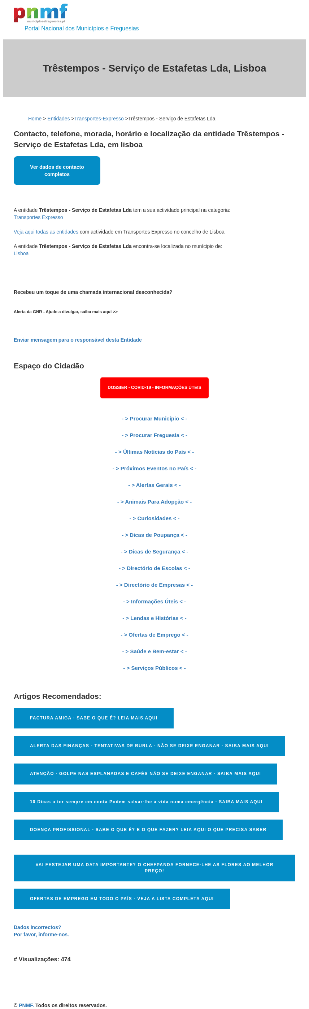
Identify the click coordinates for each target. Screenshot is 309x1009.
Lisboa (21, 253)
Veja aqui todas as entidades (46, 232)
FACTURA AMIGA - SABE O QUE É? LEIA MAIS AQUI (93, 718)
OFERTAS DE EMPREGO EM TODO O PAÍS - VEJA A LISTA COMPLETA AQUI (122, 898)
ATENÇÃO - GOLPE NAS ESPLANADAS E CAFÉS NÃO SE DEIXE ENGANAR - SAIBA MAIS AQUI (145, 773)
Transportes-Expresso (99, 118)
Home (35, 118)
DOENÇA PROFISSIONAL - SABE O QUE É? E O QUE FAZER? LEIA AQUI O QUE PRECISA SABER (148, 829)
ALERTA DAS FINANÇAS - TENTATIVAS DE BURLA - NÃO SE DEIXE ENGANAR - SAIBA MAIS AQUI (149, 745)
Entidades (58, 118)
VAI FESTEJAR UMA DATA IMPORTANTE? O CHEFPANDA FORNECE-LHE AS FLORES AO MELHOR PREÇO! (154, 867)
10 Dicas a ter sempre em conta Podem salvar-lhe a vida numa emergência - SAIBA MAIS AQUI (146, 801)
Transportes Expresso (38, 217)
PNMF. (26, 1005)
